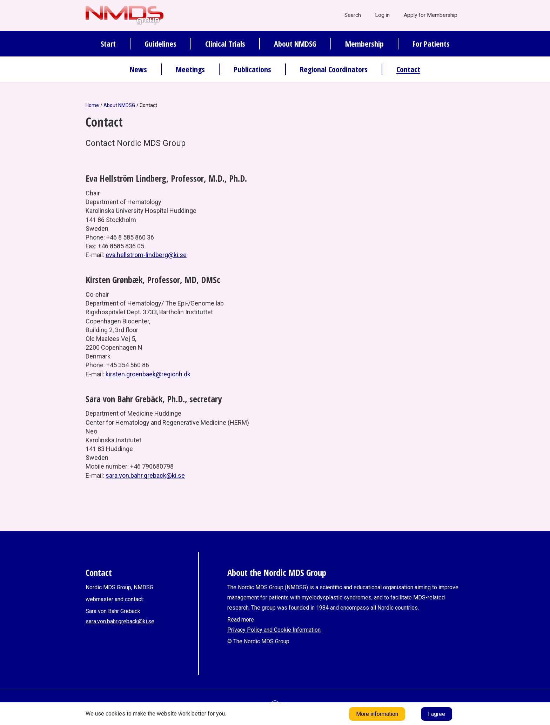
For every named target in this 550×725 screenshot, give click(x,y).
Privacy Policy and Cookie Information (274, 629)
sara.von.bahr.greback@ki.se (145, 475)
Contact (408, 69)
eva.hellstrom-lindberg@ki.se (146, 255)
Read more (240, 619)
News (138, 69)
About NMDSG (295, 43)
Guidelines (160, 43)
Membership (364, 43)
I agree (436, 714)
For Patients (431, 43)
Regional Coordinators (334, 69)
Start (108, 43)
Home (92, 105)
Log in (382, 15)
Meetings (190, 69)
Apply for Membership (430, 15)
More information (377, 714)
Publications (252, 69)
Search (352, 15)
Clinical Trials (225, 43)
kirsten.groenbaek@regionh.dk (148, 374)
